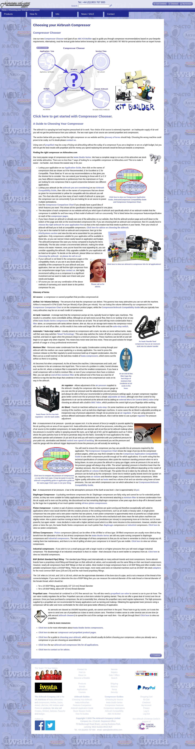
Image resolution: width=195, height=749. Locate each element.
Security (114, 692)
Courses (82, 692)
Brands (82, 686)
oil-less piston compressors (94, 503)
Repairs (114, 672)
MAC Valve (96, 402)
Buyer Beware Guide (82, 711)
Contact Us (82, 669)
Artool (37, 705)
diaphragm (108, 525)
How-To (33, 14)
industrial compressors (58, 538)
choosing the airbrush (49, 256)
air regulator (125, 413)
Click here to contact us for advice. (54, 650)
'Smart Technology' (65, 334)
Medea (53, 702)
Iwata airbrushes (56, 699)
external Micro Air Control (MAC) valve (136, 400)
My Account (146, 705)
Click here (153, 525)
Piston (57, 533)
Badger (41, 714)
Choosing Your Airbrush (82, 699)
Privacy (146, 708)
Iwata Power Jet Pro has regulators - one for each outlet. (47, 414)
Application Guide (73, 168)
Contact (111, 14)
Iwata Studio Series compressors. (88, 628)
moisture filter (129, 497)
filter (35, 323)
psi (137, 490)
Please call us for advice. (98, 284)
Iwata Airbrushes (82, 702)
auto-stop (102, 407)
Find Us (82, 672)
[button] (160, 4)
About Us (82, 675)
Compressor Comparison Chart (60, 205)
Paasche (61, 711)
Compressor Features (114, 705)
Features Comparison (82, 705)
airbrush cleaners (67, 615)
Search (74, 6)
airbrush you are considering (76, 188)
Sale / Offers (114, 675)
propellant (49, 145)
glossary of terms (112, 137)
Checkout (146, 702)
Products (8, 14)
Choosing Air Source (114, 699)
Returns (114, 686)
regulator (141, 416)
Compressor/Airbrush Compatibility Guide (121, 307)
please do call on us (71, 256)
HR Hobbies (54, 705)
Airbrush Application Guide (82, 708)
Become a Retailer (82, 678)
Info (57, 14)
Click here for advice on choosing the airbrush (107, 227)
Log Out (146, 714)
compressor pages (59, 216)
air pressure (101, 385)
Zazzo (59, 702)
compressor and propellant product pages (77, 632)
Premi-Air (39, 708)
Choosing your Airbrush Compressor (24, 10)
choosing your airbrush (70, 637)
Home (4, 10)
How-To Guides (82, 714)
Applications (82, 689)
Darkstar (53, 711)
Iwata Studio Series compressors (53, 321)
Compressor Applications (114, 708)
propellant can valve (120, 593)
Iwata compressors (89, 356)
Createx (38, 711)
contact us (71, 140)
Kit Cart (146, 699)
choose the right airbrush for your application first (61, 225)
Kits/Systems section (48, 233)
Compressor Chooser (54, 39)
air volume (94, 471)
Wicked (45, 711)
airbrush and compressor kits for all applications (76, 645)
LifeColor (44, 705)
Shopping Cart (146, 697)
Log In (146, 711)
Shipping (114, 684)
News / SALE (87, 14)
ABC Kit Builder (85, 39)
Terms (114, 689)
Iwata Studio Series (82, 157)
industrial (132, 525)
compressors (43, 702)
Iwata (105, 479)
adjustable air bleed (117, 397)
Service (114, 669)
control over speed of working (80, 440)
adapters (157, 568)
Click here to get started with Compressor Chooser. (72, 116)
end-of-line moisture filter (62, 375)
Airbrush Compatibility (114, 711)
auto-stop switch (120, 326)
